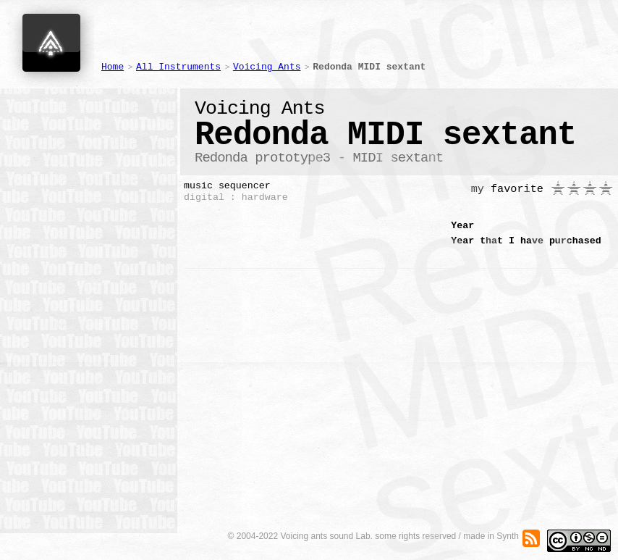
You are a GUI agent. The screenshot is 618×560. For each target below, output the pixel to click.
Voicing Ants (267, 67)
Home (112, 67)
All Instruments (178, 67)
